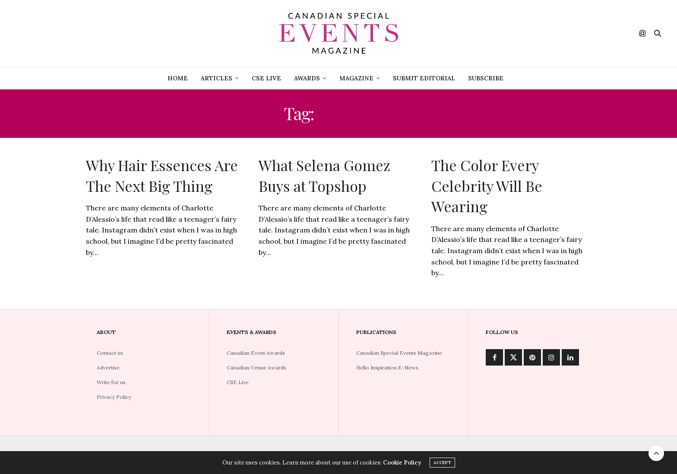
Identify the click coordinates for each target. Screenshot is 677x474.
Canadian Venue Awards (256, 367)
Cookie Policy (402, 464)
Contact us (110, 353)
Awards (307, 78)
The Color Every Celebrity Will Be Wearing (486, 185)
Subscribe (485, 78)
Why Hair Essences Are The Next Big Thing (162, 175)
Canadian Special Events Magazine (399, 353)
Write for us (111, 382)
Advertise (108, 367)
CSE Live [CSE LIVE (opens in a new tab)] (266, 78)
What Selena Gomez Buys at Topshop (324, 175)
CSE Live (238, 382)
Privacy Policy (114, 397)
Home (178, 78)
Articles (216, 78)
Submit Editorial (424, 78)
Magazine (356, 78)
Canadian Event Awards (256, 353)
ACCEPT (442, 464)
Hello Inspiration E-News (387, 367)
